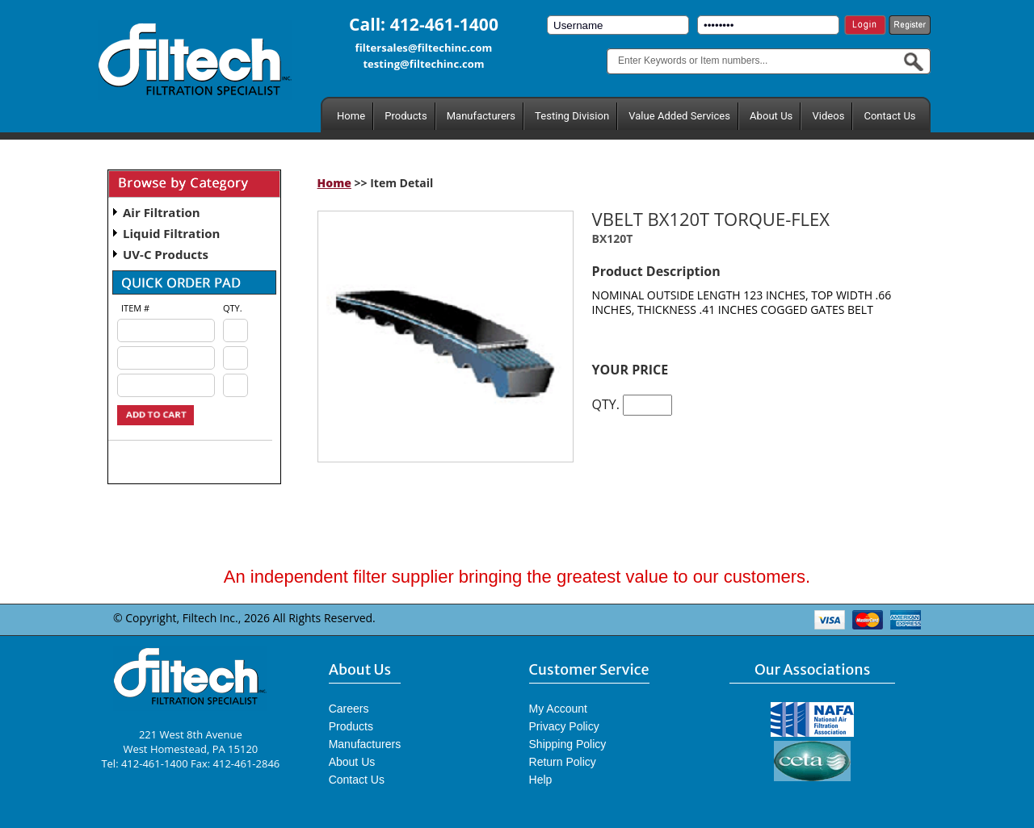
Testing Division (572, 116)
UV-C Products (165, 254)
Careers (349, 708)
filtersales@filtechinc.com (424, 47)
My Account (558, 708)
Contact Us (889, 116)
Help (541, 779)
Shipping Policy (568, 744)
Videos (828, 116)
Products (406, 116)
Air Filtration (161, 212)
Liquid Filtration (171, 233)
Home (351, 116)
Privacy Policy (564, 726)
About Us (771, 116)
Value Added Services (679, 116)
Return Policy (562, 761)
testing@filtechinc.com (423, 63)
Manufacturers (481, 116)
